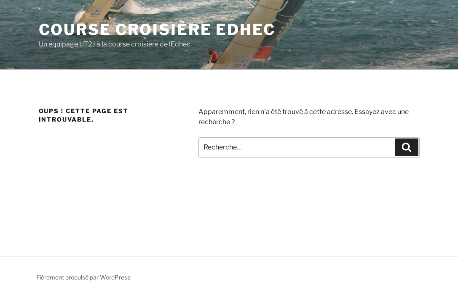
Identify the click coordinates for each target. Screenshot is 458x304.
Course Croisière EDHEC (157, 29)
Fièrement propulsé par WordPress (83, 277)
